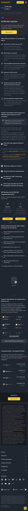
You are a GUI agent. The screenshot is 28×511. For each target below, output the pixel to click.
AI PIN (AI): (8, 7)
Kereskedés (7, 218)
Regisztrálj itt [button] (9, 32)
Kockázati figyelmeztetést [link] (7, 431)
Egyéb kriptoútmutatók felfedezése (14, 341)
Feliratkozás (20, 218)
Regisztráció (20, 2)
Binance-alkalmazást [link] (13, 151)
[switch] (24, 489)
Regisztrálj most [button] (14, 398)
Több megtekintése (14, 336)
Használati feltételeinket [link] (18, 430)
